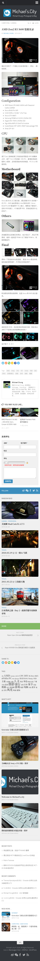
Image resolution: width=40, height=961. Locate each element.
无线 (22, 685)
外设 (25, 681)
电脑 (30, 373)
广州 (35, 681)
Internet (15, 913)
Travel (4, 550)
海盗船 (12, 687)
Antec (13, 371)
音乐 (5, 690)
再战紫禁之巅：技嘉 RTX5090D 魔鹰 (16, 850)
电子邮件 (24, 443)
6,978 (35, 23)
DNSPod (25, 950)
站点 (5, 451)
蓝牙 (33, 687)
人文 (16, 681)
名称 (6, 443)
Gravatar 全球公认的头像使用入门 (24, 888)
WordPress (33, 950)
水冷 (21, 373)
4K (3, 676)
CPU (18, 371)
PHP (13, 678)
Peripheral (12, 521)
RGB (31, 371)
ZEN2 (3, 373)
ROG (26, 678)
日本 (26, 684)
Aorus (12, 676)
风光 (10, 690)
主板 (4, 681)
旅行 (17, 684)
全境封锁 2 (10, 373)
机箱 (17, 373)
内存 (21, 681)
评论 (5, 458)
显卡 (30, 684)
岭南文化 (30, 682)
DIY (22, 371)
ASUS (17, 676)
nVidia (26, 371)
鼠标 (18, 690)
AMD (8, 371)
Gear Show (24, 924)
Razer (17, 679)
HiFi (36, 676)
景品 (34, 685)
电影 (21, 687)
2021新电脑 (24, 893)
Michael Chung (9, 33)
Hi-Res (31, 676)
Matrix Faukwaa (9, 860)
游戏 (26, 373)
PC (10, 678)
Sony (30, 678)
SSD (35, 371)
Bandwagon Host (14, 950)
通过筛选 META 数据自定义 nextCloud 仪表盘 (19, 855)
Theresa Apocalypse (10, 880)
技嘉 (6, 684)
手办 (3, 685)
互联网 (8, 682)
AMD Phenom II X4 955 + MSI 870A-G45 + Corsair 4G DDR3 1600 (9, 422)
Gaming (14, 23)
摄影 (11, 684)
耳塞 (30, 687)
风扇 (14, 690)
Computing (6, 23)
